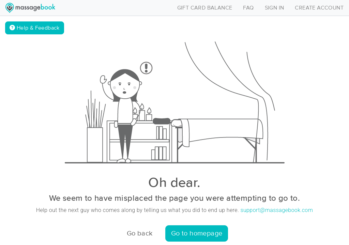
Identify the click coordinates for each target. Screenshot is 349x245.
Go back (140, 233)
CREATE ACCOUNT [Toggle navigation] (319, 8)
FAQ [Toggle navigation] (248, 8)
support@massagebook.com (276, 210)
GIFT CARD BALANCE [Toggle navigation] (204, 8)
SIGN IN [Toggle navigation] (274, 8)
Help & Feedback (35, 28)
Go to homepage (197, 233)
